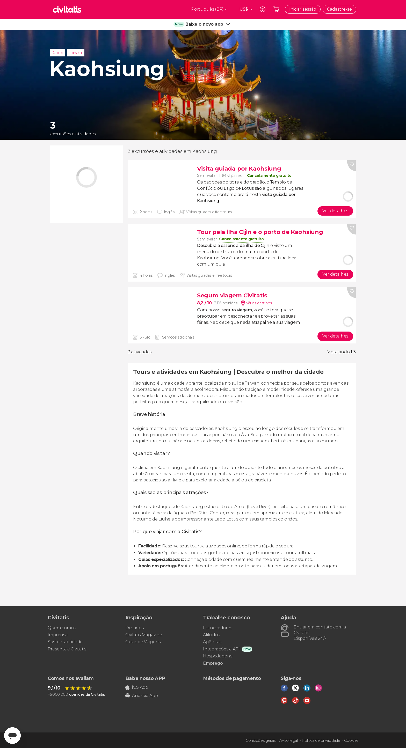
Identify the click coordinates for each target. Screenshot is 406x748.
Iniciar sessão (302, 9)
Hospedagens (217, 656)
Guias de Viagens (143, 641)
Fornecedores (217, 627)
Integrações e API (221, 649)
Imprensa (58, 634)
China (57, 52)
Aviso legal (288, 740)
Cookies (351, 740)
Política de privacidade (321, 740)
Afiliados (211, 634)
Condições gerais (261, 740)
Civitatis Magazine (143, 634)
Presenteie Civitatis (67, 649)
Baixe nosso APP (145, 678)
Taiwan (76, 52)
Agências (212, 641)
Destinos (134, 627)
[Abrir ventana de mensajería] (12, 735)
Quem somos (62, 627)
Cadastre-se (339, 9)
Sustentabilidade (65, 641)
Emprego (213, 663)
